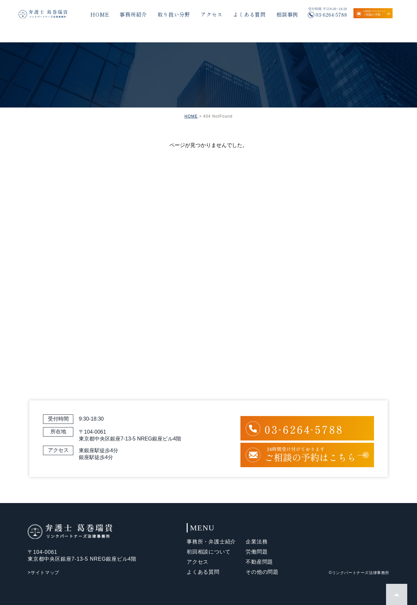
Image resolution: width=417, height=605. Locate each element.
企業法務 (256, 541)
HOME (99, 14)
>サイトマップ (43, 572)
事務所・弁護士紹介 (211, 541)
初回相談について (208, 552)
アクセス (212, 14)
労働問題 (256, 552)
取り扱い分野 (173, 14)
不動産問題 (259, 562)
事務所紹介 (133, 14)
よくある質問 (249, 14)
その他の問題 (262, 572)
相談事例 (287, 14)
